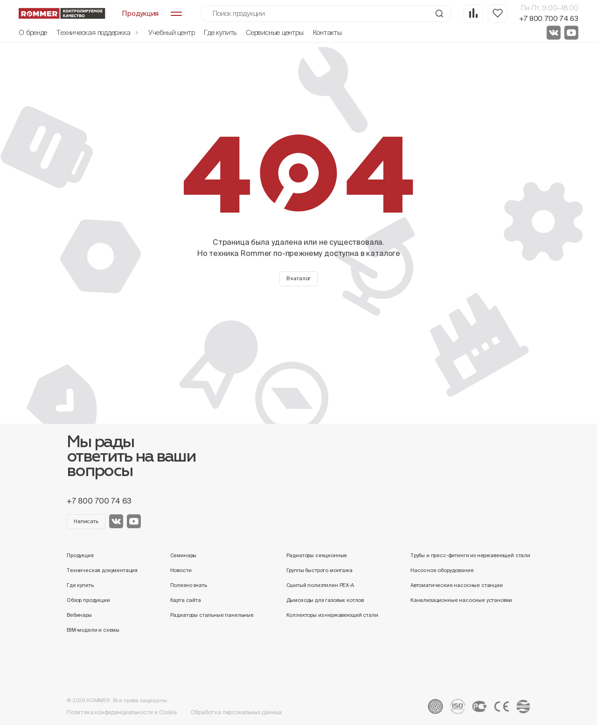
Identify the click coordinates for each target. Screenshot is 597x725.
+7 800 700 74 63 (548, 18)
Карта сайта (185, 600)
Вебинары (79, 615)
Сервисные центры (274, 32)
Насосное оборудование (442, 570)
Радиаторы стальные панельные (212, 615)
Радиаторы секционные (316, 555)
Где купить (220, 32)
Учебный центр (171, 32)
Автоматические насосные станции (456, 585)
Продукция (80, 555)
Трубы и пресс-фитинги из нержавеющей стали (470, 555)
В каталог (298, 278)
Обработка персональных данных (236, 712)
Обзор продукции (88, 600)
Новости (181, 570)
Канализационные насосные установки (461, 600)
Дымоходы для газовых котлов (325, 600)
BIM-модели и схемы (93, 630)
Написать (86, 521)
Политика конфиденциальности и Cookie (122, 712)
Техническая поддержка (97, 32)
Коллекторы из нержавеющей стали (332, 615)
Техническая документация (102, 570)
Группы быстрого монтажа (319, 570)
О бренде (33, 32)
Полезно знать (188, 585)
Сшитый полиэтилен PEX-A (320, 585)
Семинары (183, 555)
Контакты (327, 32)
